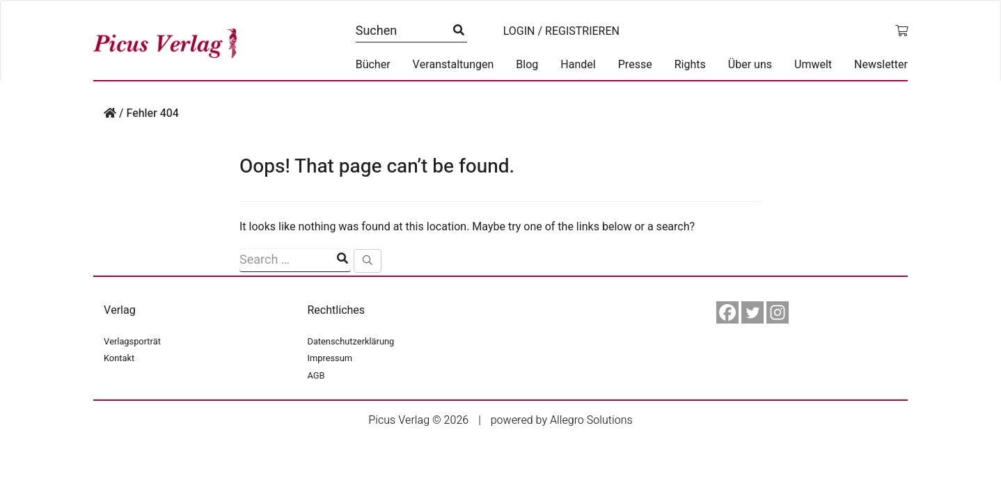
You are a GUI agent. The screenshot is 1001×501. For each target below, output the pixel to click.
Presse (635, 65)
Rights (690, 65)
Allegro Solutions (591, 420)
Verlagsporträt (132, 341)
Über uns (750, 65)
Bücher (373, 65)
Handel (577, 65)
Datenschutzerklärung (351, 341)
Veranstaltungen (453, 65)
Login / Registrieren (561, 31)
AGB (316, 375)
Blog (527, 65)
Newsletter (881, 65)
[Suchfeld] (295, 260)
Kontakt (119, 358)
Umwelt (813, 65)
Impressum (330, 358)
